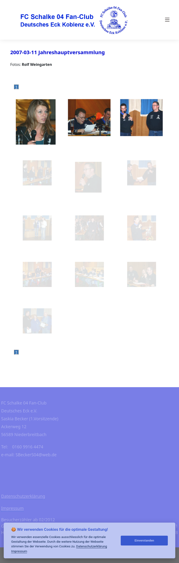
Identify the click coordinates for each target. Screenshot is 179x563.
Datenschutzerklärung (91, 546)
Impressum (19, 551)
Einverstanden (144, 540)
